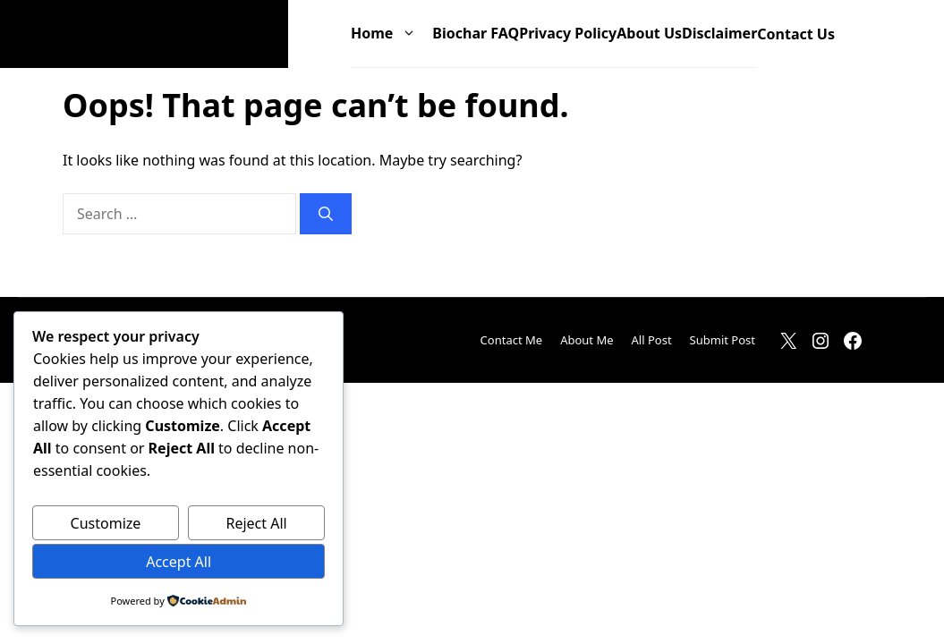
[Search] (326, 213)
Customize (106, 523)
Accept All (178, 562)
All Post (652, 340)
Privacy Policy (568, 33)
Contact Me (512, 340)
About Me (586, 340)
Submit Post (722, 340)
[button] (858, 34)
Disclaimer (719, 33)
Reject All (255, 523)
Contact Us (796, 34)
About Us (649, 33)
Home (391, 33)
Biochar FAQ (475, 33)
